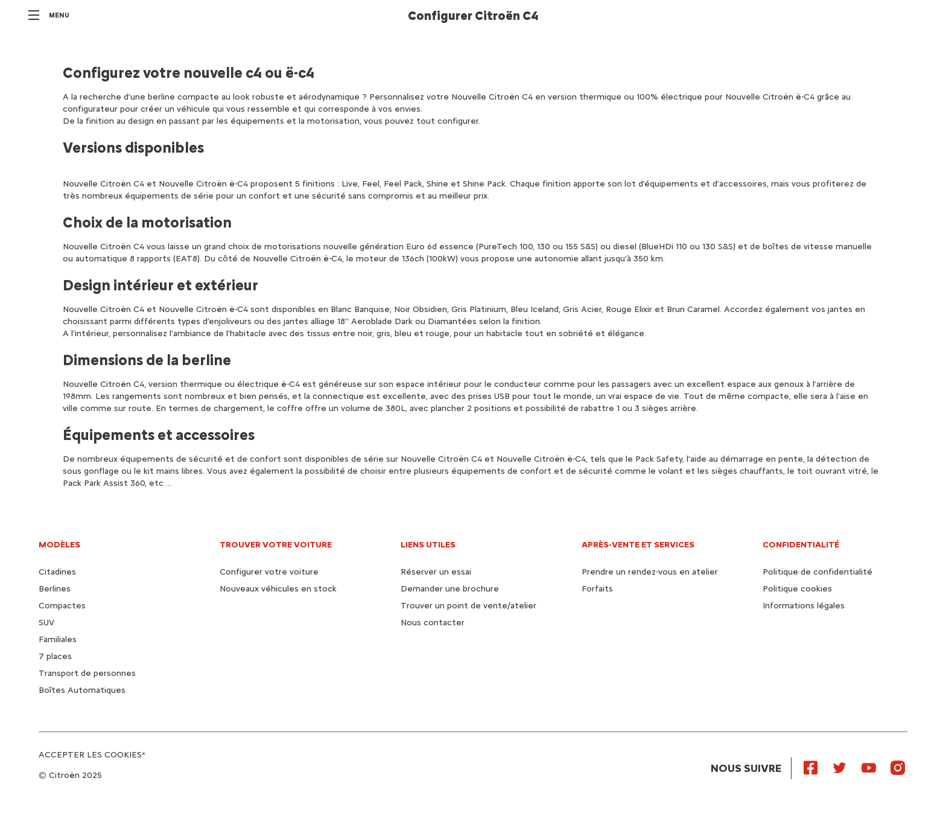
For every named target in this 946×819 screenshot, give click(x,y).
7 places (55, 656)
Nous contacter (433, 622)
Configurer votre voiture (269, 572)
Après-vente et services (638, 545)
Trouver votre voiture (276, 545)
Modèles (59, 545)
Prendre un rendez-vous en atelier (650, 572)
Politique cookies (797, 589)
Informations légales (804, 606)
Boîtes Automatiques (82, 690)
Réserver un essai (436, 572)
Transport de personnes (87, 673)
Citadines (57, 572)
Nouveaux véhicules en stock (278, 589)
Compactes (62, 606)
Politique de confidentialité (817, 572)
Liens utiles (428, 545)
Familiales (58, 639)
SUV (46, 622)
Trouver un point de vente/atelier (468, 606)
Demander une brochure (450, 589)
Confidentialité (801, 545)
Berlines (55, 589)
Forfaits (597, 589)
